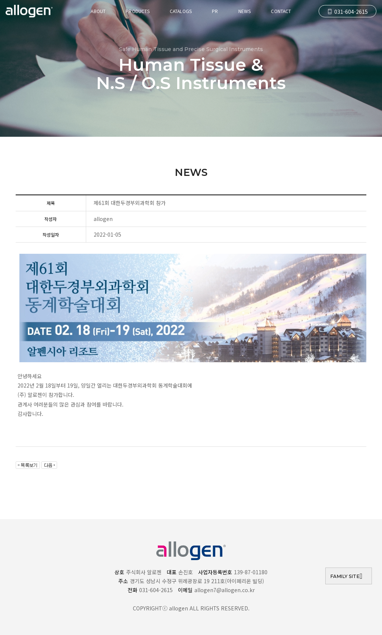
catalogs (181, 11)
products (137, 11)
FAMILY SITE (345, 576)
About (98, 11)
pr (215, 11)
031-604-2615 (347, 11)
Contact (281, 11)
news (244, 11)
